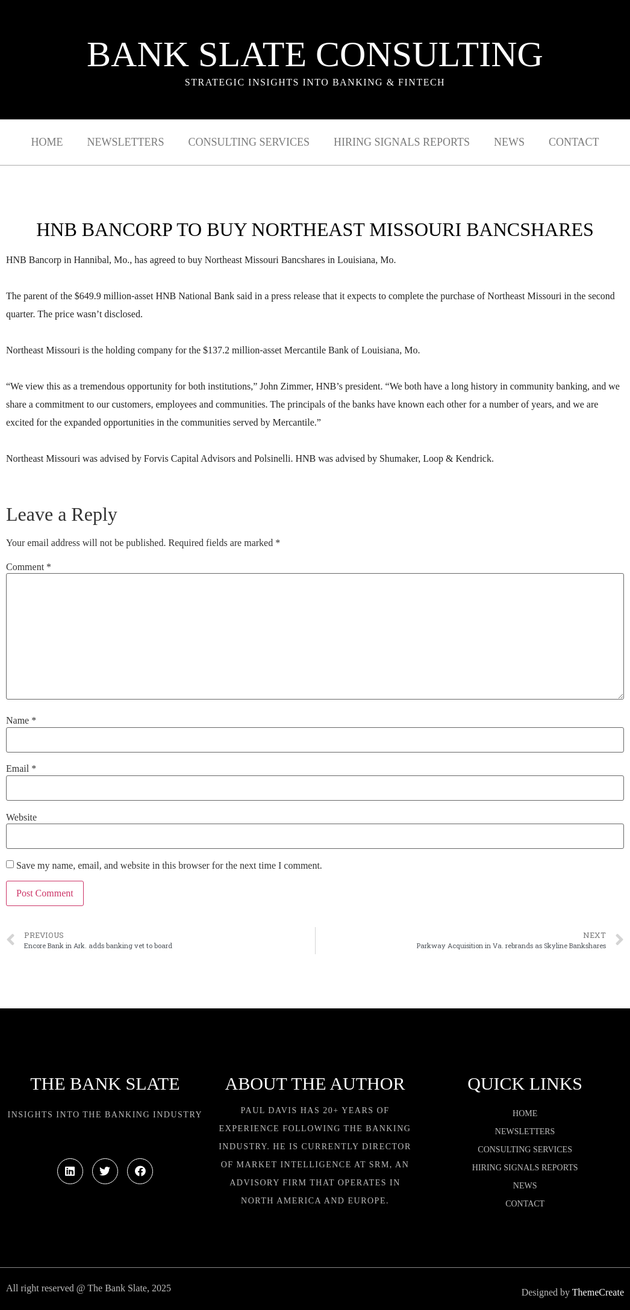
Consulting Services (249, 142)
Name (21, 720)
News (509, 142)
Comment (28, 567)
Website (21, 817)
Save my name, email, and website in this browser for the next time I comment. (169, 866)
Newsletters (125, 142)
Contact (574, 142)
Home (47, 142)
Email (21, 769)
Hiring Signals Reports (402, 142)
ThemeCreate (598, 1292)
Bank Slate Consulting (315, 54)
